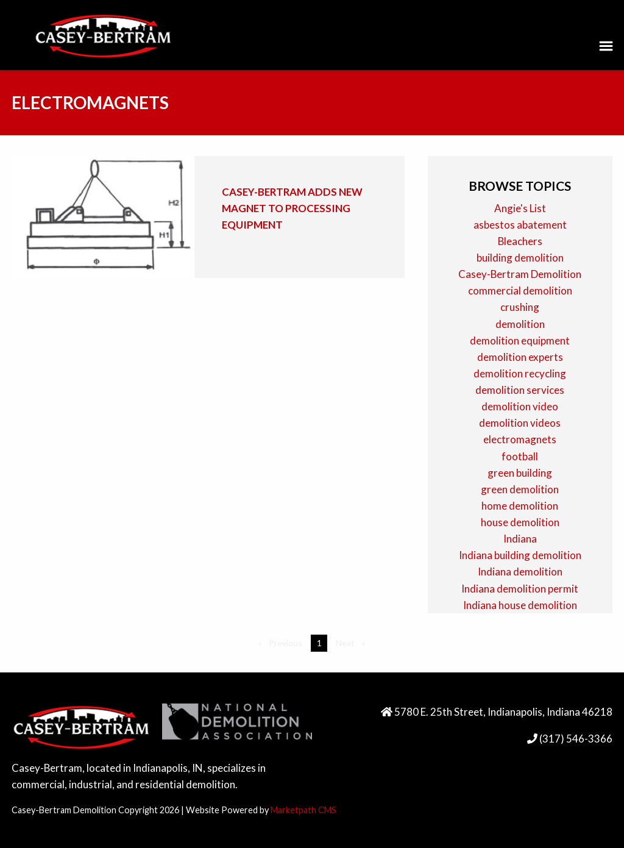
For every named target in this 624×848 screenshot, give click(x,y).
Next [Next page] (353, 642)
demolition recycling (519, 373)
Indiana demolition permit (519, 588)
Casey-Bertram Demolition (519, 274)
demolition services (519, 389)
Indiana (520, 538)
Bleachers (520, 241)
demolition (520, 324)
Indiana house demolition (520, 605)
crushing (519, 307)
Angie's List (520, 208)
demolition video (519, 406)
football (520, 456)
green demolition (520, 489)
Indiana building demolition (520, 555)
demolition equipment (520, 340)
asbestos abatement (520, 224)
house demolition (520, 522)
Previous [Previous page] (287, 642)
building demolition (520, 257)
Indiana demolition (520, 571)
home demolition (519, 505)
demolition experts (520, 357)
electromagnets (519, 439)
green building (520, 472)
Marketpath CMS (303, 810)
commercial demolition (520, 290)
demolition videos (520, 422)
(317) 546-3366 (574, 738)
